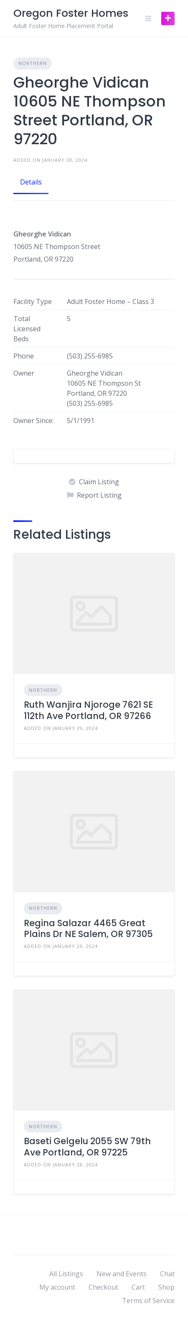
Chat (167, 1273)
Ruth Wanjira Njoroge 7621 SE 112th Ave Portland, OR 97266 (88, 710)
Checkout (103, 1287)
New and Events (122, 1273)
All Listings (66, 1273)
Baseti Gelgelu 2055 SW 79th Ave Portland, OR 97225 (87, 1146)
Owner (23, 373)
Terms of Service (148, 1300)
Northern (32, 63)
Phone (23, 356)
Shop (166, 1287)
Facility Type (32, 301)
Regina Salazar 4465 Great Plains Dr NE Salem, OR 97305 (88, 928)
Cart (138, 1287)
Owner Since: (33, 420)
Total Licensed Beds (27, 328)
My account (57, 1287)
